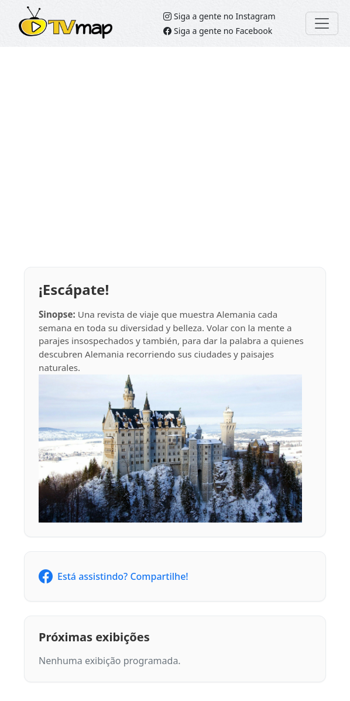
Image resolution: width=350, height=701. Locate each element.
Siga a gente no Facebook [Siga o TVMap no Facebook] (217, 30)
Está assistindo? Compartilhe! (113, 576)
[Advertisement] (175, 157)
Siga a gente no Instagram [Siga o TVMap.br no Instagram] (219, 16)
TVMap (38, 15)
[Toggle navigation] (322, 23)
